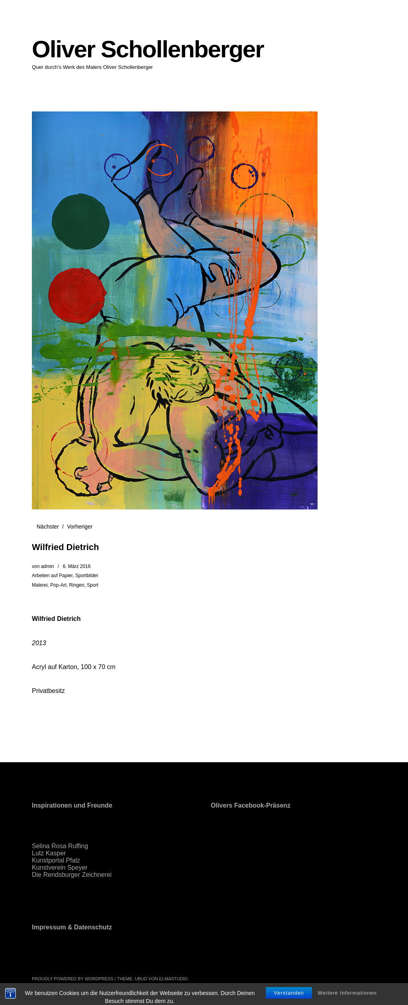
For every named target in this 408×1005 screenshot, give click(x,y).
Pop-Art (58, 585)
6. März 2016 (76, 566)
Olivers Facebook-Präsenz (250, 805)
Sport (92, 585)
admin (47, 566)
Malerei (39, 585)
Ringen (76, 585)
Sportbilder (86, 575)
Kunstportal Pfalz (56, 860)
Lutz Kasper (49, 853)
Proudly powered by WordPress (73, 978)
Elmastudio (173, 978)
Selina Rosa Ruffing (60, 846)
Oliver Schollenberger (148, 49)
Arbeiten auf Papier (52, 575)
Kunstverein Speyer (60, 867)
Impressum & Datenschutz (72, 927)
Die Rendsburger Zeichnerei (72, 874)
